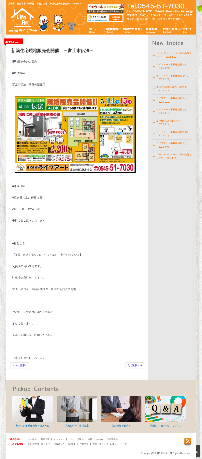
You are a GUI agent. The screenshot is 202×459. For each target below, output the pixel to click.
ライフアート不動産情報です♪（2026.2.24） (172, 77)
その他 (99, 439)
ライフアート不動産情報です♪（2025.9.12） (172, 111)
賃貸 (90, 439)
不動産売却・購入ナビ (39, 444)
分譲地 (80, 439)
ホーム (93, 30)
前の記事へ (19, 365)
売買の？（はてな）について (165, 411)
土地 (71, 439)
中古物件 (32, 439)
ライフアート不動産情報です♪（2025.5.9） (172, 145)
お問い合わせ (170, 30)
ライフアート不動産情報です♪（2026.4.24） (172, 66)
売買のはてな (99, 444)
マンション (59, 439)
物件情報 (112, 30)
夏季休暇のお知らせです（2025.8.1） (169, 122)
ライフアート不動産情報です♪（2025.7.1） (172, 134)
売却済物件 (112, 439)
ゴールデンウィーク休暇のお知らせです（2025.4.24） (174, 156)
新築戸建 (45, 439)
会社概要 (151, 30)
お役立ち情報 (132, 30)
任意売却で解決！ (121, 411)
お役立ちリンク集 (118, 444)
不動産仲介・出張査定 (77, 411)
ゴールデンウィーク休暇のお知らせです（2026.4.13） (174, 55)
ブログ (187, 30)
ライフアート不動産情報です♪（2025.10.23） (172, 100)
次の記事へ (134, 365)
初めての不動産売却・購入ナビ (32, 411)
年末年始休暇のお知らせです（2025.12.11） (171, 89)
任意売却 (84, 444)
